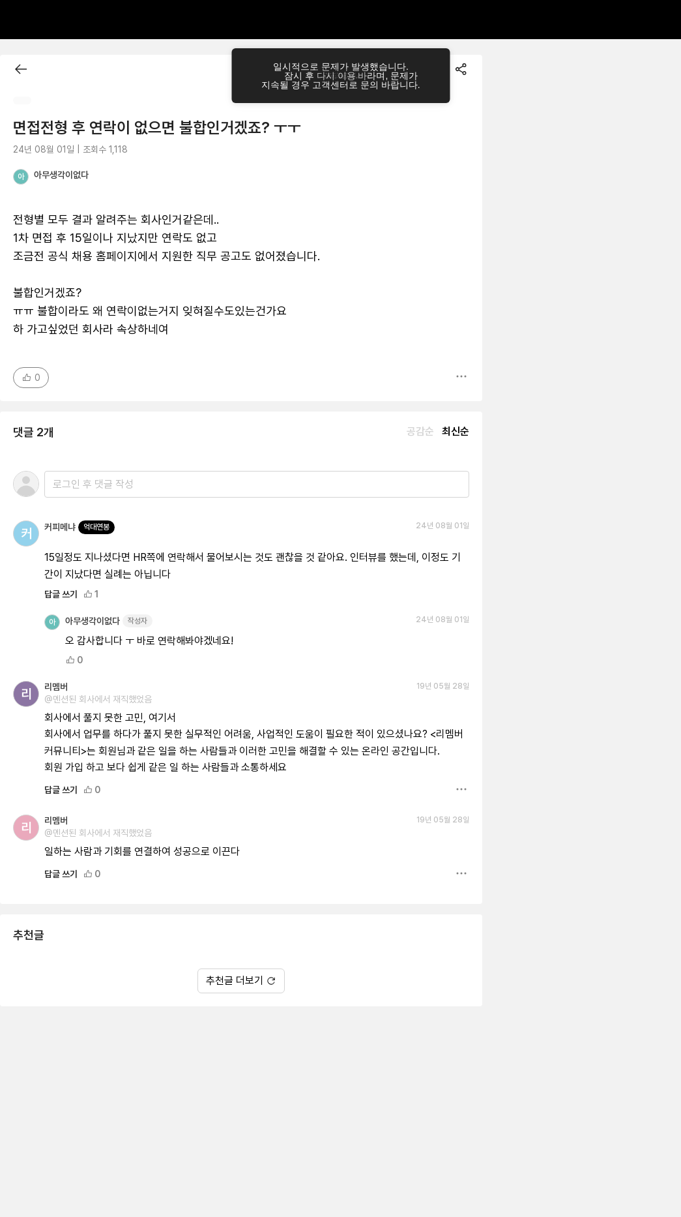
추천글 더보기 (241, 980)
